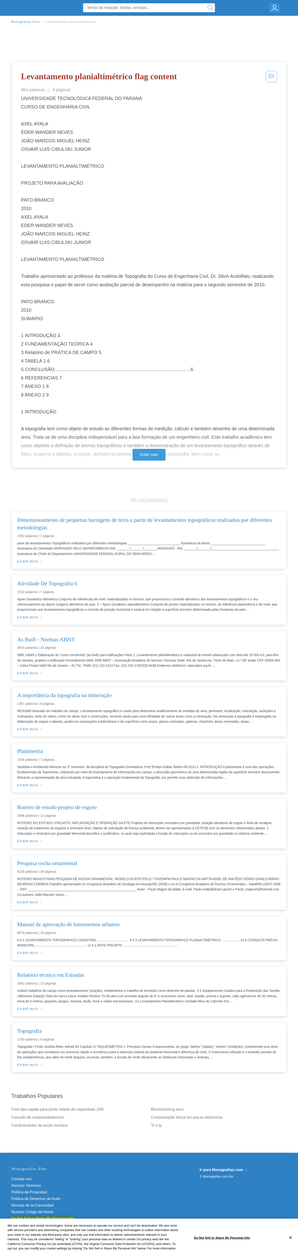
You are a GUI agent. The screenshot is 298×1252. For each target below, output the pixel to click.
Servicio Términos (26, 1186)
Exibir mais (149, 455)
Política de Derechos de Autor (35, 1199)
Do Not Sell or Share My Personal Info (42, 1218)
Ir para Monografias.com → (224, 1170)
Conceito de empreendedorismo (37, 1117)
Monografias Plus (25, 22)
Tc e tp (156, 1125)
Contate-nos (21, 1179)
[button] (271, 78)
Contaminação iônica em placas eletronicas (187, 1117)
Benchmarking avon (167, 1109)
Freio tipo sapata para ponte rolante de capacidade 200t (57, 1109)
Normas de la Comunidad (32, 1205)
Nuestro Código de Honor (32, 1212)
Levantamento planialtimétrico (71, 22)
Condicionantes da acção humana (39, 1125)
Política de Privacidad (29, 1192)
